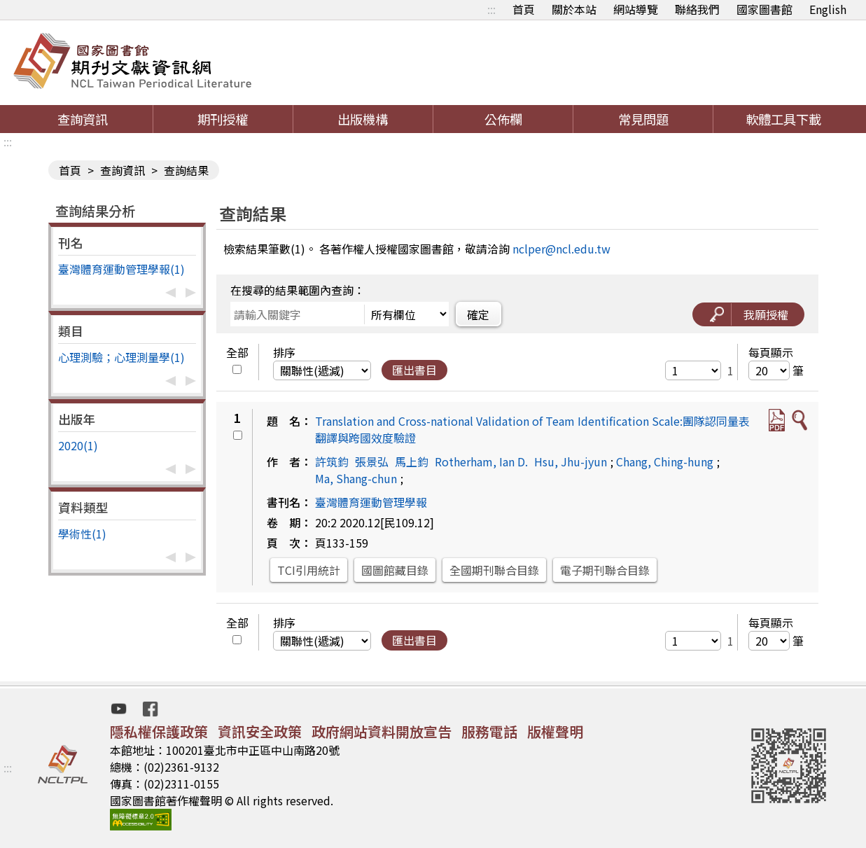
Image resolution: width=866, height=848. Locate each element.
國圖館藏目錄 (394, 570)
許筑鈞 (332, 461)
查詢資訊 (82, 119)
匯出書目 (414, 369)
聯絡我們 (697, 9)
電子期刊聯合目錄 (605, 570)
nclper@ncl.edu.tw (561, 248)
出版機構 (362, 119)
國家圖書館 (764, 9)
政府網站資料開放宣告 (382, 731)
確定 (478, 314)
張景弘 (372, 461)
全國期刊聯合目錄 (494, 570)
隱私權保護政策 (159, 731)
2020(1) (78, 445)
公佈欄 (503, 119)
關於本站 (574, 9)
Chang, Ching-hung (664, 461)
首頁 (523, 9)
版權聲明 (555, 731)
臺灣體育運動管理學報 (371, 502)
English (827, 9)
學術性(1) (82, 533)
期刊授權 (222, 119)
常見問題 (643, 119)
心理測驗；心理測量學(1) (121, 357)
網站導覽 (635, 9)
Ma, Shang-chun (356, 478)
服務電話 (489, 731)
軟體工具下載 (783, 119)
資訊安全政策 (260, 731)
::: (491, 9)
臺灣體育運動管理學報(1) (121, 268)
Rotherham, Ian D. (481, 461)
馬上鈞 (411, 461)
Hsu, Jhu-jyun (570, 461)
